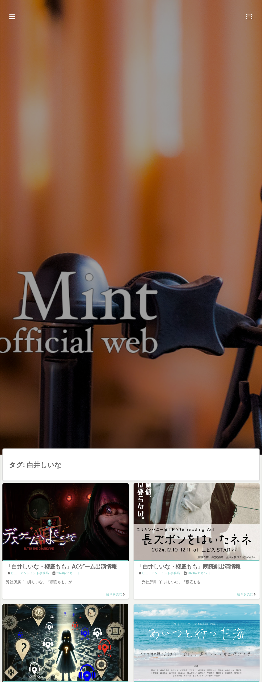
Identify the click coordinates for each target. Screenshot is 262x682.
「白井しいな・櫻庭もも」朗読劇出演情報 (189, 566)
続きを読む (114, 594)
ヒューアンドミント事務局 (30, 573)
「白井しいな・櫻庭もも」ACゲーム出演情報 (61, 566)
